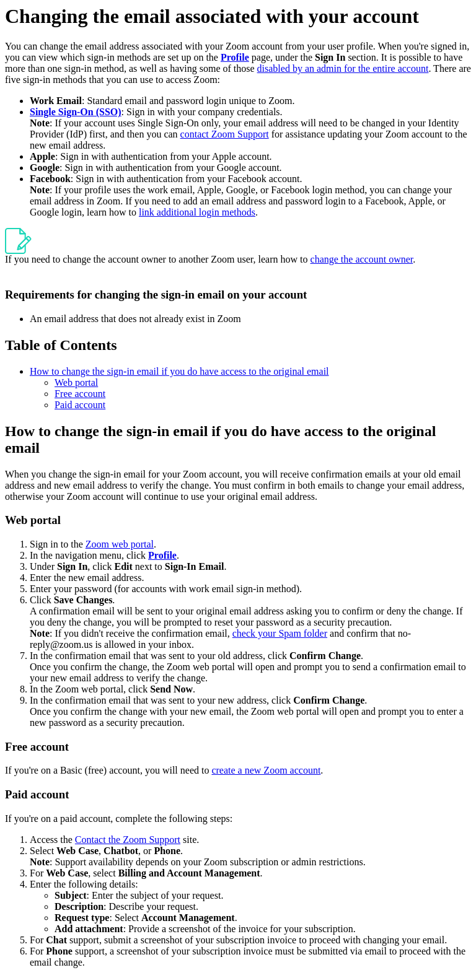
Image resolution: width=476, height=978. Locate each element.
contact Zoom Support (224, 134)
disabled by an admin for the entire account (343, 68)
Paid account (80, 404)
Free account (80, 393)
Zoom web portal (120, 544)
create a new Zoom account (265, 770)
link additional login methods (197, 212)
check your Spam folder (279, 633)
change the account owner (362, 259)
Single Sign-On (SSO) (75, 112)
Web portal (76, 382)
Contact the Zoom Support (127, 839)
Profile (235, 57)
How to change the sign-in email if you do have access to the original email (179, 371)
